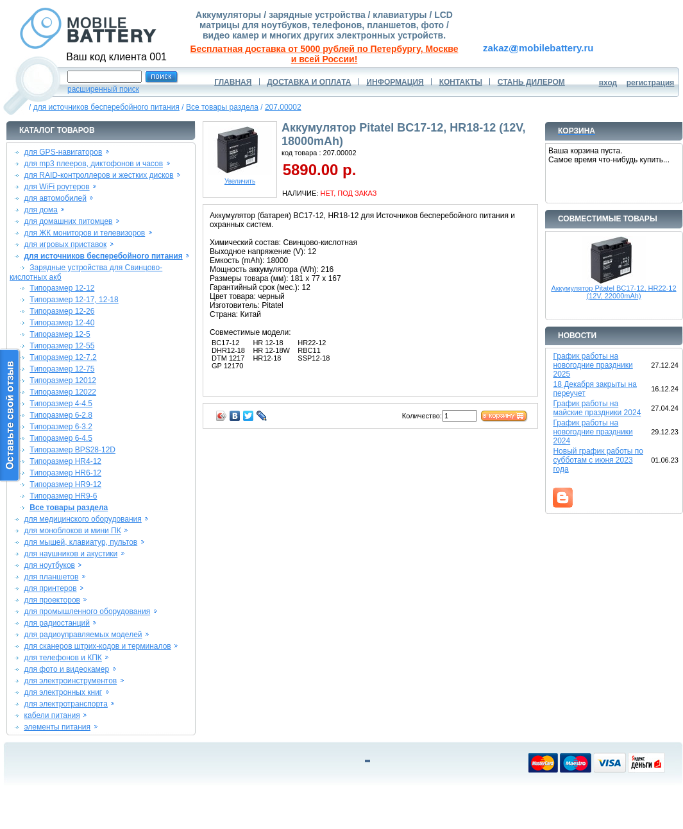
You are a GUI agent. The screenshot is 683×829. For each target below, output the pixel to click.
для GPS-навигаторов (63, 152)
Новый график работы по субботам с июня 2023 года (598, 460)
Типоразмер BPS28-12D (72, 449)
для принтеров (50, 588)
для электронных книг (63, 692)
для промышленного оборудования (87, 611)
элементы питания (57, 726)
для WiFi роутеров (56, 186)
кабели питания (52, 715)
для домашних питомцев (68, 221)
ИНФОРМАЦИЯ (394, 82)
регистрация (651, 82)
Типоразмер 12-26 (62, 311)
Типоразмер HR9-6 (63, 495)
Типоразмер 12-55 (62, 345)
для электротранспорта (65, 703)
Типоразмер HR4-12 (65, 461)
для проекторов (52, 599)
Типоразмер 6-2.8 (61, 415)
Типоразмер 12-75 (62, 368)
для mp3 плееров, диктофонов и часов (93, 163)
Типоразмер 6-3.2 (61, 426)
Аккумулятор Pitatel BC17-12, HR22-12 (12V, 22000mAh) (613, 292)
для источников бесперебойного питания (106, 107)
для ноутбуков (49, 565)
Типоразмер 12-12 (62, 288)
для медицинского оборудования (82, 519)
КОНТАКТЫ (460, 82)
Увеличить (240, 178)
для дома (40, 209)
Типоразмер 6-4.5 (61, 438)
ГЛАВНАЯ (232, 82)
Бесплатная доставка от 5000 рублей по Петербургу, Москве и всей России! (324, 54)
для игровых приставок (65, 244)
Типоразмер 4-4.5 (61, 403)
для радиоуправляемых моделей (83, 634)
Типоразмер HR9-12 (65, 484)
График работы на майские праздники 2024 (597, 408)
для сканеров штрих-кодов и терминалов (97, 646)
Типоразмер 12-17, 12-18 (74, 299)
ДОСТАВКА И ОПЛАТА (309, 82)
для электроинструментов (70, 680)
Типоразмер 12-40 (62, 322)
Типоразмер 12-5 (60, 334)
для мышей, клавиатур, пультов (80, 542)
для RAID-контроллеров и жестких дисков (98, 175)
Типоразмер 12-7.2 (63, 357)
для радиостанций (57, 623)
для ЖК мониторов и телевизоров (84, 232)
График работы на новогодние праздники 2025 (592, 365)
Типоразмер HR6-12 (65, 472)
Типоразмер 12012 (63, 380)
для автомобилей (55, 198)
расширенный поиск (103, 89)
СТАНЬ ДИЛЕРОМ (531, 82)
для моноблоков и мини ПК (72, 530)
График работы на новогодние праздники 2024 (592, 431)
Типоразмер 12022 (63, 392)
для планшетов (51, 576)
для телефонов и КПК (62, 657)
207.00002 (283, 107)
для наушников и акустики (70, 553)
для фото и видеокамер (66, 669)
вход (608, 82)
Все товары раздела (222, 107)
